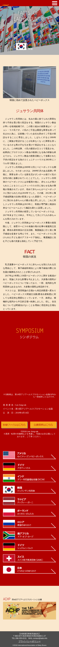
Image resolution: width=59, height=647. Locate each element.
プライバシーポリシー (29, 641)
